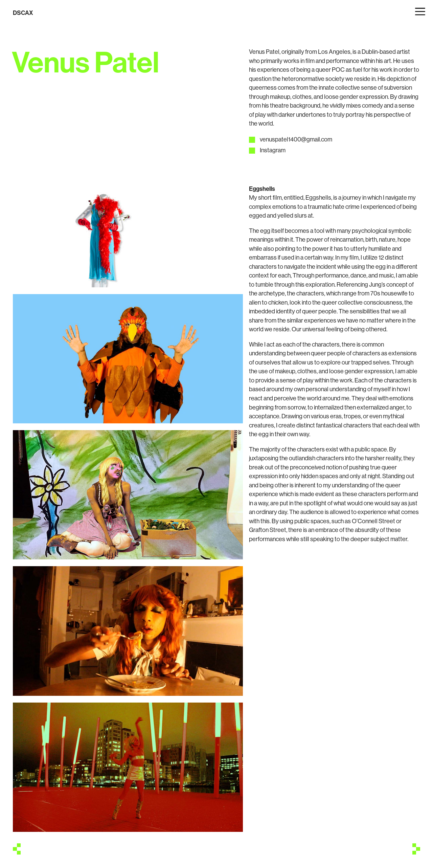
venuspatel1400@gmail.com (296, 139)
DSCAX (23, 13)
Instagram (273, 150)
